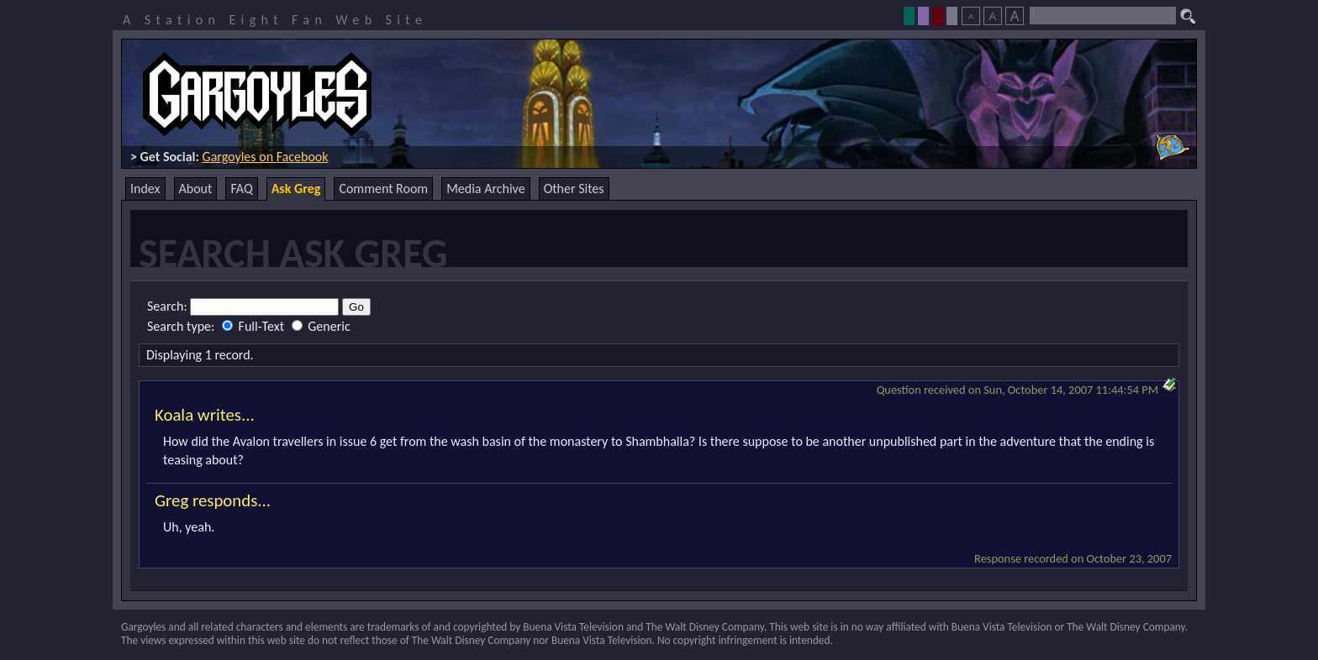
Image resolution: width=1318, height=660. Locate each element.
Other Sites (574, 188)
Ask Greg (296, 188)
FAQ (241, 188)
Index (145, 188)
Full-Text (254, 326)
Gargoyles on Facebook (266, 157)
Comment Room (383, 188)
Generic (321, 326)
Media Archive (485, 188)
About (196, 188)
